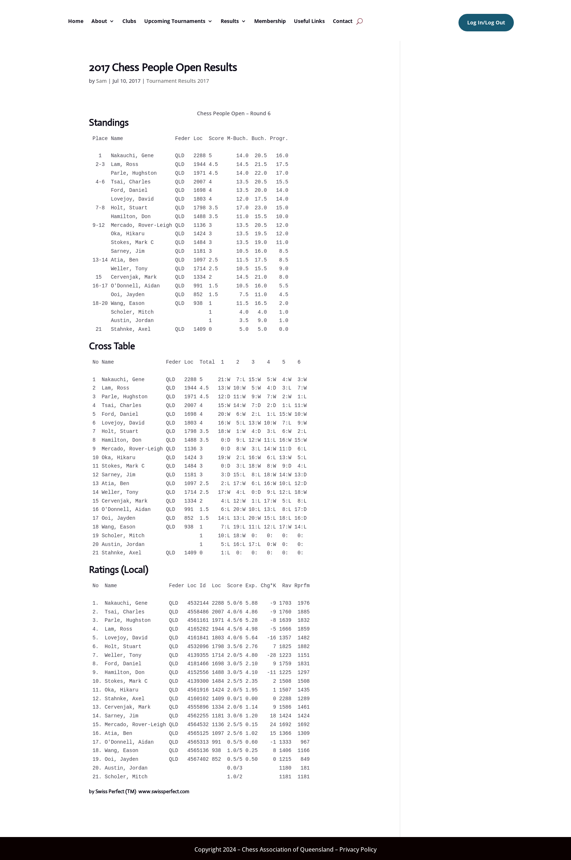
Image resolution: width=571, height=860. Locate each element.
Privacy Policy (358, 849)
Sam (101, 80)
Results (230, 21)
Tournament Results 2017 (177, 80)
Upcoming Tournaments (174, 21)
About (99, 21)
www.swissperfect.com (163, 791)
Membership (270, 21)
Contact (343, 21)
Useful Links (309, 21)
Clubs (129, 21)
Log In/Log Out (486, 22)
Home (75, 21)
